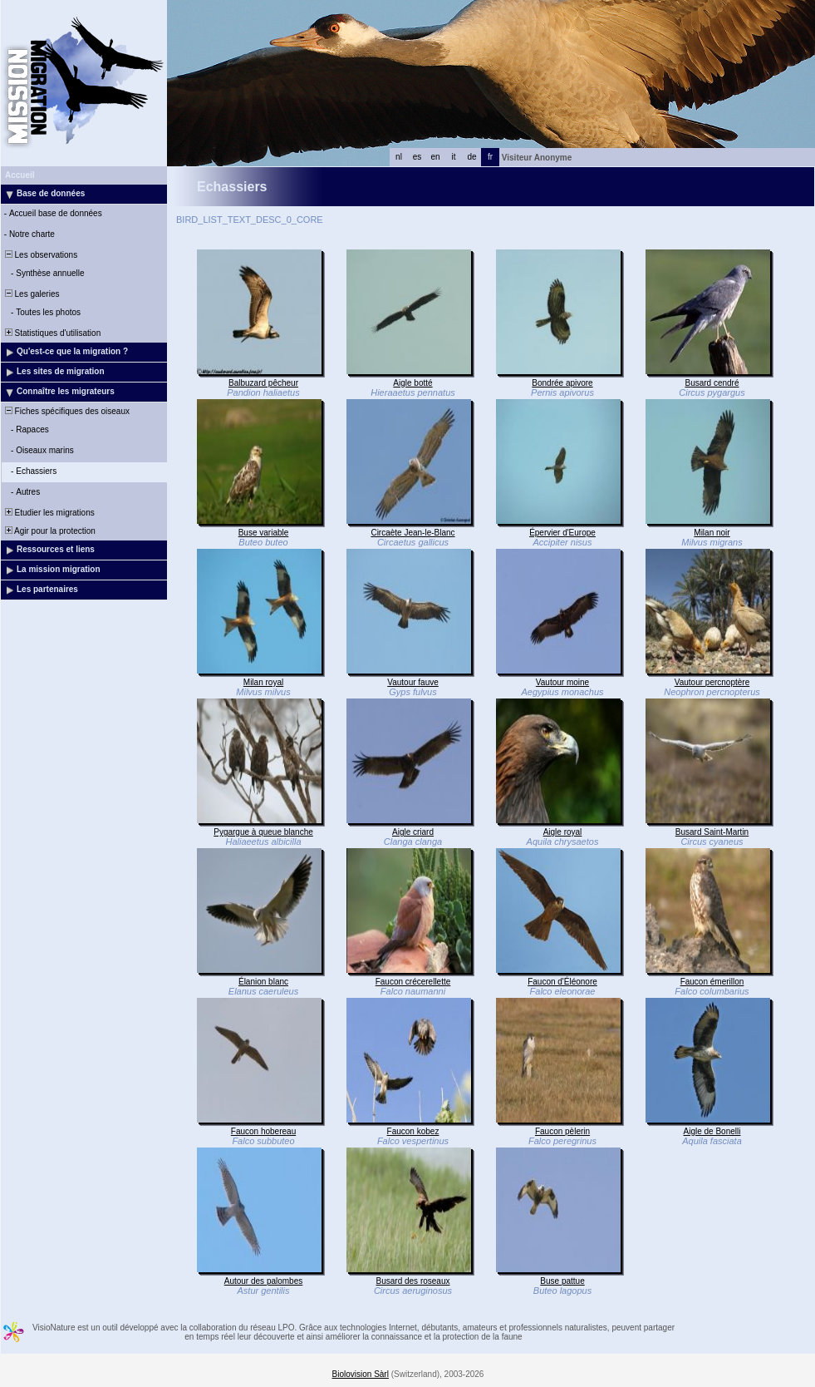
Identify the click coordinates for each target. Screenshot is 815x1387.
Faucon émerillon (712, 981)
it (454, 156)
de (471, 156)
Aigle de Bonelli (712, 1131)
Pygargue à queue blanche (263, 832)
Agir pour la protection (49, 531)
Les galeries (30, 294)
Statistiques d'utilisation (51, 333)
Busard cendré (712, 382)
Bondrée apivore (562, 382)
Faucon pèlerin (562, 1131)
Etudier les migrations (48, 512)
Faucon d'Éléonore (562, 981)
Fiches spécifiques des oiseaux (66, 411)
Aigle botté (412, 382)
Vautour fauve (413, 682)
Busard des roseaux (413, 1281)
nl (398, 156)
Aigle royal (562, 832)
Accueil (20, 175)
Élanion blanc (263, 981)
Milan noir (711, 532)
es (417, 156)
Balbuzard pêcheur (263, 382)
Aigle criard (413, 832)
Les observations (39, 254)
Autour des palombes (263, 1281)
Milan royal (263, 682)
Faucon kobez (413, 1131)
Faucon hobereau (263, 1131)
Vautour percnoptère (712, 682)
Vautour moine (562, 682)
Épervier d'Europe (562, 532)
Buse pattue (562, 1281)
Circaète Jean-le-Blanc (412, 532)
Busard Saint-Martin (712, 832)
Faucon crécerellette (413, 981)
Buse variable (263, 532)
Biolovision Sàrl (360, 1374)
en (434, 156)
